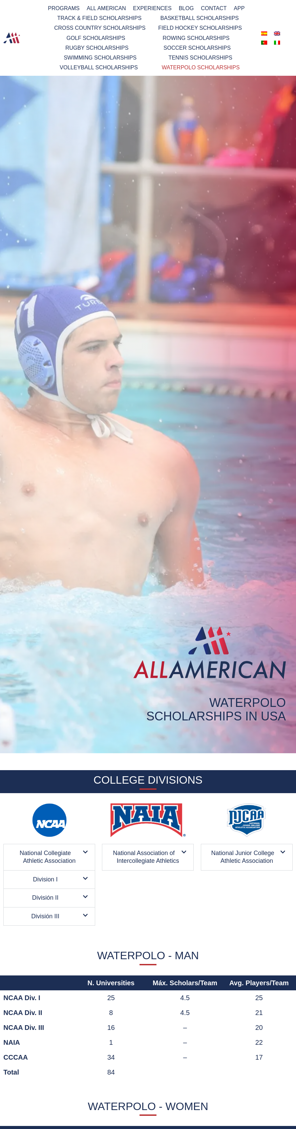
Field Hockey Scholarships (200, 28)
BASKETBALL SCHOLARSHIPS (200, 18)
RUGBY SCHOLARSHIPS (96, 48)
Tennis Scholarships (200, 58)
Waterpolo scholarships (200, 67)
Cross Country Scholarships (100, 28)
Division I (45, 879)
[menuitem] (264, 33)
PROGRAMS (64, 8)
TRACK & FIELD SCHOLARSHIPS (99, 18)
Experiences (152, 8)
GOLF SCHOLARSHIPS (95, 38)
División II (45, 897)
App (239, 8)
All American (106, 8)
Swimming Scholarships (100, 58)
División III (45, 916)
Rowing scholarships (196, 38)
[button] (49, 857)
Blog (186, 8)
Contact (214, 8)
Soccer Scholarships (197, 48)
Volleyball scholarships (99, 67)
